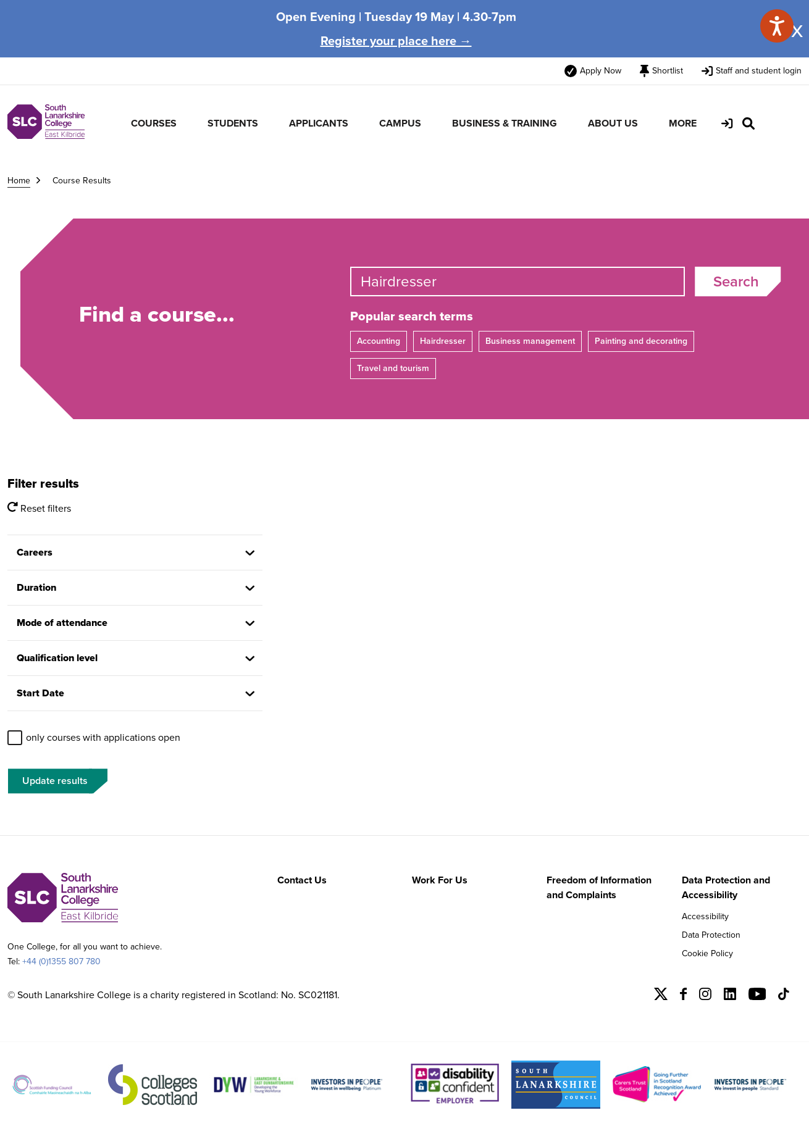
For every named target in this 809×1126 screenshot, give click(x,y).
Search (736, 281)
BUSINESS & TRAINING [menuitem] (504, 123)
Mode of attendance (62, 622)
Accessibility (705, 916)
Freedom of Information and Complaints (599, 887)
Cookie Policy (707, 953)
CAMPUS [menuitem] (400, 123)
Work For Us (439, 880)
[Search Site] (748, 123)
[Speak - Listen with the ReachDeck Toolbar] (777, 26)
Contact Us (302, 880)
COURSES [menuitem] (154, 123)
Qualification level (57, 658)
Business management (530, 341)
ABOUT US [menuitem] (613, 123)
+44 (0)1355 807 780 (61, 961)
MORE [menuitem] (683, 123)
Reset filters (39, 508)
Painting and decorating (641, 341)
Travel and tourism (393, 368)
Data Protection (711, 934)
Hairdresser (443, 341)
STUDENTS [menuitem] (232, 123)
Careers (34, 552)
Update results (55, 781)
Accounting (378, 341)
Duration (36, 587)
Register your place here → (396, 40)
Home (18, 180)
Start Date (40, 693)
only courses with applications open (103, 737)
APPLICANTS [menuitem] (318, 123)
